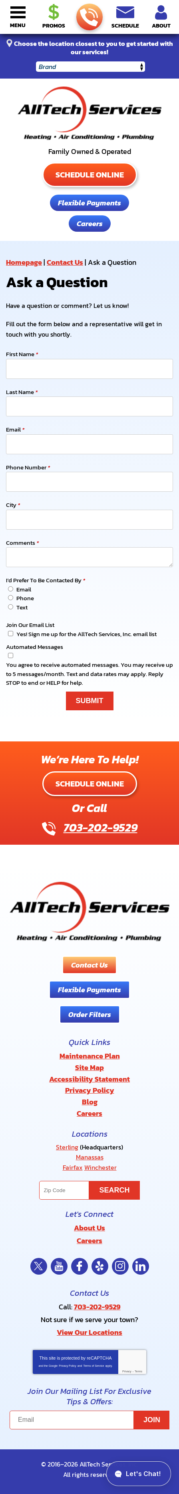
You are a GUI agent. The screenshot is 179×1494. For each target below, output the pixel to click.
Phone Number (28, 467)
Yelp (99, 1266)
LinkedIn (140, 1266)
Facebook (79, 1266)
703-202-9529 (89, 17)
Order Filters (89, 1014)
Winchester (100, 1167)
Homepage (24, 262)
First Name (22, 354)
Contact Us (65, 262)
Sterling (67, 1147)
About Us (89, 1227)
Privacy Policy (67, 1365)
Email (15, 429)
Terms (138, 1371)
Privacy (126, 1371)
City (13, 505)
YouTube (59, 1266)
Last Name (22, 392)
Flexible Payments (89, 202)
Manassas (89, 1157)
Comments (22, 542)
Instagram (120, 1266)
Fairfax (73, 1167)
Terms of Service (93, 1365)
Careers (90, 223)
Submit (89, 701)
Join (151, 1420)
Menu (18, 25)
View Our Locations (89, 1332)
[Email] (89, 1420)
